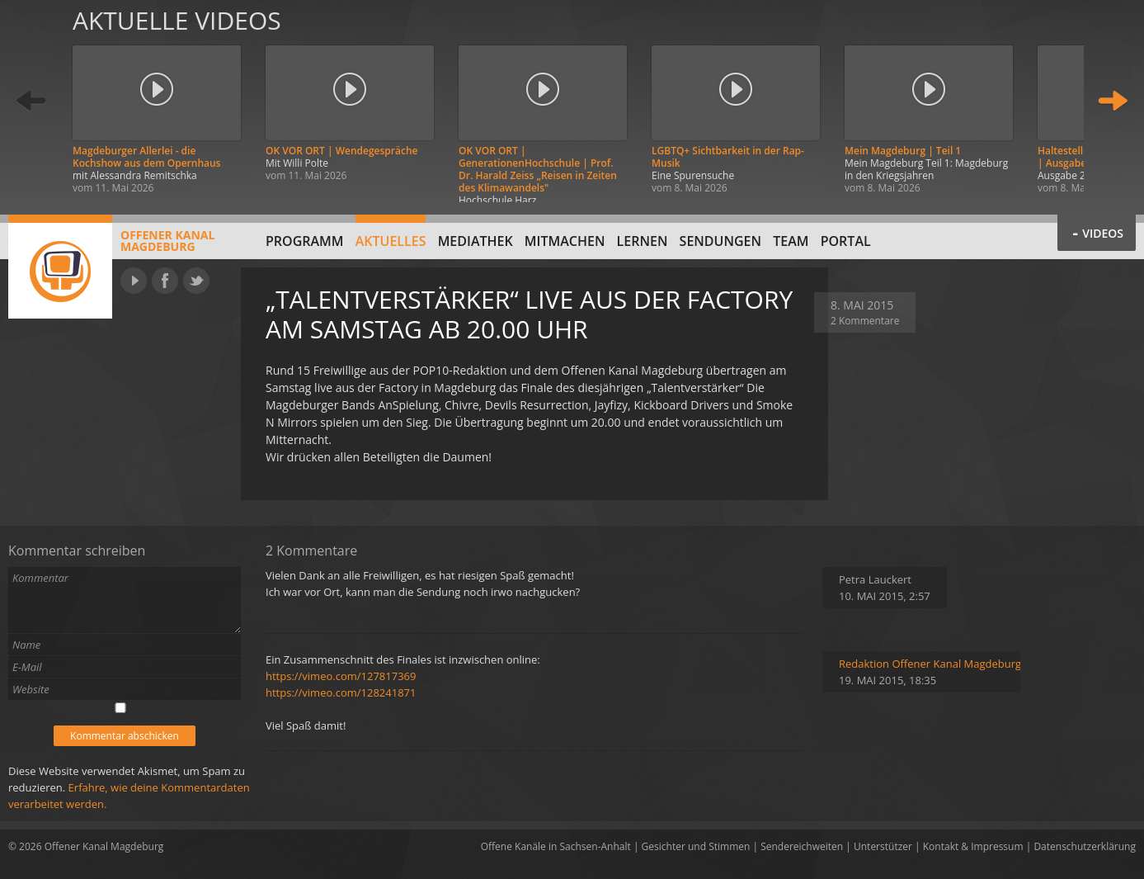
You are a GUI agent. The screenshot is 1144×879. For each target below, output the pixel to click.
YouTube (133, 280)
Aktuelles (390, 241)
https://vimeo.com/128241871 (341, 692)
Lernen (642, 241)
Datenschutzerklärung (1084, 846)
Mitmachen (565, 241)
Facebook (165, 280)
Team (790, 241)
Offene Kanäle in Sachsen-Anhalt (556, 846)
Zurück (31, 101)
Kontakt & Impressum (973, 846)
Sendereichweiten (801, 846)
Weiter (1113, 101)
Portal (846, 241)
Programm (305, 241)
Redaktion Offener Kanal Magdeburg (930, 663)
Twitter (196, 280)
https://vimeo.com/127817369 (341, 676)
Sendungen (720, 241)
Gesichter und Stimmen (696, 846)
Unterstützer (883, 846)
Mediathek (475, 241)
